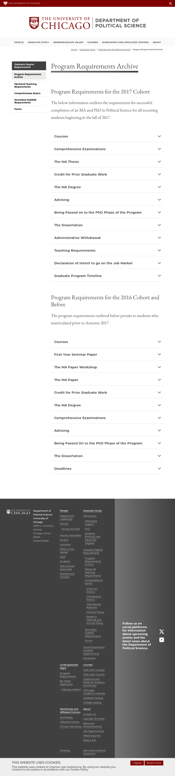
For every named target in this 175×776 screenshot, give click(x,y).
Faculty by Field (71, 528)
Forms (17, 109)
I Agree (137, 762)
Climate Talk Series (71, 726)
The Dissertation (68, 225)
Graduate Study (38, 42)
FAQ (87, 528)
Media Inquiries (91, 735)
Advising (61, 200)
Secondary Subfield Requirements (25, 101)
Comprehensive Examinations (80, 149)
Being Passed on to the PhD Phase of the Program (98, 212)
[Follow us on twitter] (161, 633)
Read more (154, 762)
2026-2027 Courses (94, 670)
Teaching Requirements (75, 250)
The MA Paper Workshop (75, 367)
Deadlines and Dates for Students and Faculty (94, 682)
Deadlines (62, 469)
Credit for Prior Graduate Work (80, 174)
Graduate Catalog (93, 698)
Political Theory (95, 612)
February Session (71, 689)
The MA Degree (67, 187)
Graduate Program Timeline (78, 276)
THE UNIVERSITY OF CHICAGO (21, 3)
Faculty (64, 523)
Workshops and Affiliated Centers (125, 42)
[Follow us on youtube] (161, 641)
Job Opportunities (93, 731)
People (19, 42)
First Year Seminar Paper (75, 354)
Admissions (89, 515)
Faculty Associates (70, 535)
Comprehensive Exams (27, 93)
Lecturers (65, 544)
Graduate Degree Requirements (24, 66)
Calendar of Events (94, 718)
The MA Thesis (66, 162)
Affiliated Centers (69, 722)
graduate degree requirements (114, 49)
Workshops (66, 717)
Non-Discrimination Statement (94, 752)
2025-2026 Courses (94, 674)
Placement (89, 658)
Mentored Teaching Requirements (25, 85)
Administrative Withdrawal (77, 238)
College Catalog (92, 702)
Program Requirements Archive (27, 76)
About (157, 42)
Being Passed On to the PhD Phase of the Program (98, 443)
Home (74, 49)
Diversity (65, 750)
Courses (92, 42)
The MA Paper (66, 380)
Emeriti (64, 540)
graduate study (88, 49)
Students (65, 561)
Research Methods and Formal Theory (94, 620)
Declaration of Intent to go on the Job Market (93, 263)
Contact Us (89, 714)
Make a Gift (89, 740)
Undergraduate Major (68, 42)
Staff (62, 556)
